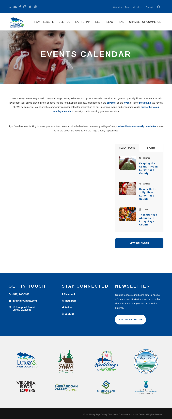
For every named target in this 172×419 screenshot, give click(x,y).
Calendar (117, 7)
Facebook (69, 294)
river (126, 102)
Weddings (137, 7)
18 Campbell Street (33, 308)
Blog (127, 7)
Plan (121, 21)
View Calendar (139, 243)
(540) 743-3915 (19, 294)
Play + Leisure (44, 21)
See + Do (64, 21)
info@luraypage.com (23, 300)
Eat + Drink (82, 21)
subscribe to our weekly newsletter (137, 126)
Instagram (69, 300)
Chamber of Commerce (145, 21)
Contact (149, 7)
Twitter (67, 307)
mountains (145, 102)
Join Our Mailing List (130, 320)
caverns (111, 102)
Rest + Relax (104, 21)
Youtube (68, 313)
